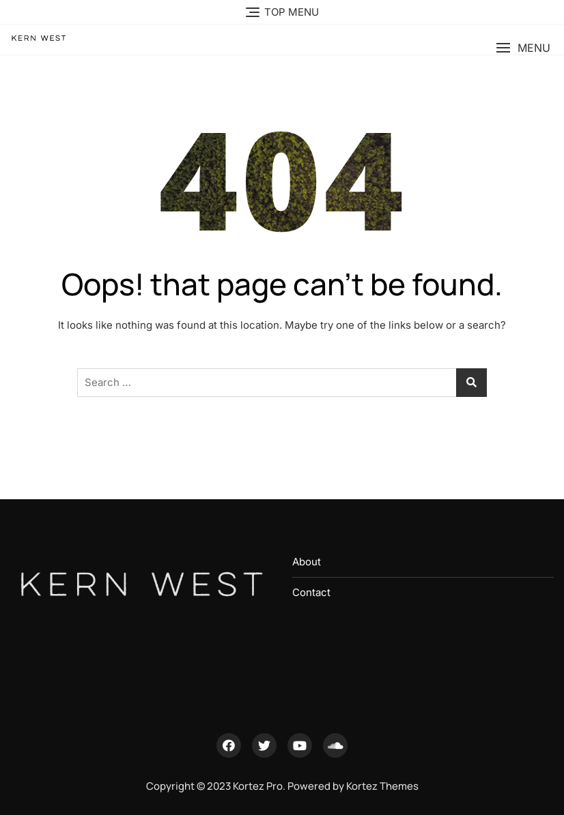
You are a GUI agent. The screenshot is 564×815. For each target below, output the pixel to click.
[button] (523, 48)
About (306, 561)
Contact (311, 592)
